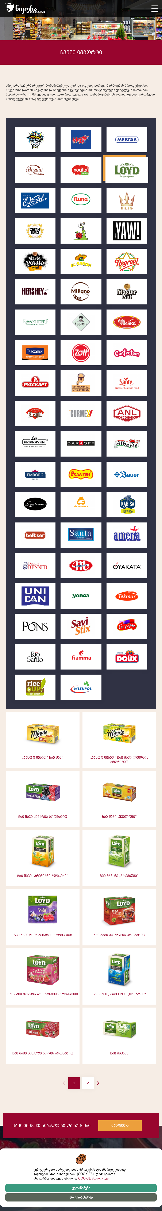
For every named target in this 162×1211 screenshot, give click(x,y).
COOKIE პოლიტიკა (93, 1178)
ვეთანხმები (81, 1188)
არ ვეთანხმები (81, 1197)
